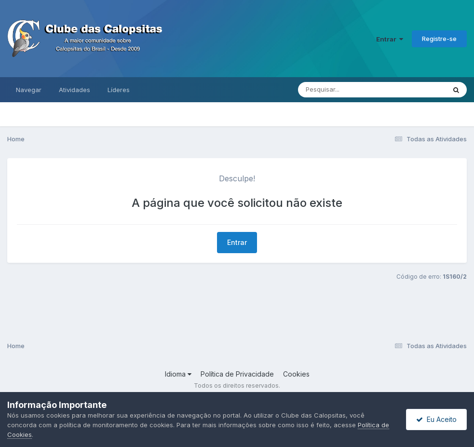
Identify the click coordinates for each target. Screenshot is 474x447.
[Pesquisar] (342, 89)
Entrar (389, 39)
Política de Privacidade (237, 374)
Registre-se (439, 38)
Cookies (296, 374)
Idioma (178, 374)
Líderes (119, 90)
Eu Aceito (436, 419)
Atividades (74, 90)
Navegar (28, 90)
